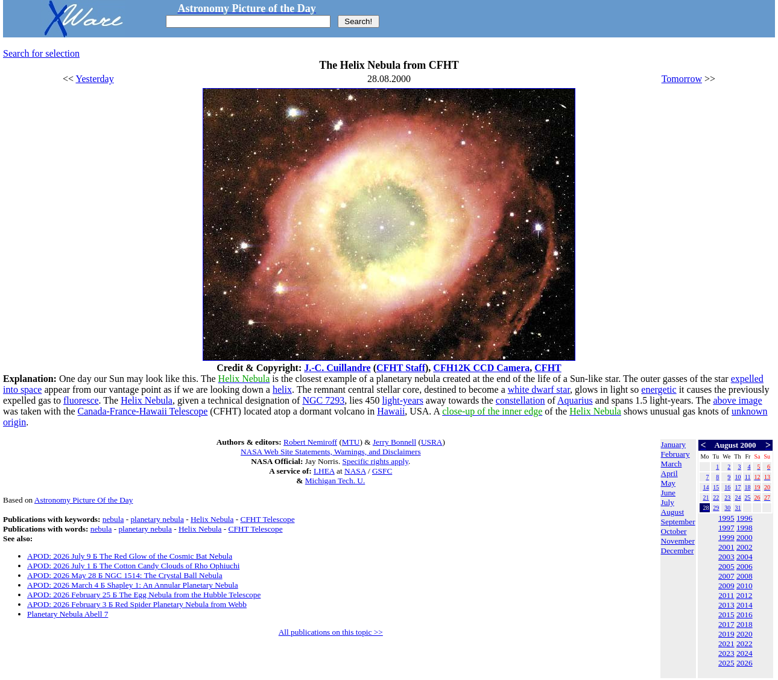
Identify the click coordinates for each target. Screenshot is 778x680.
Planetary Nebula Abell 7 (67, 613)
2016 (744, 614)
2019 (726, 633)
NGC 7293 (323, 400)
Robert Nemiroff (310, 441)
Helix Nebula (146, 400)
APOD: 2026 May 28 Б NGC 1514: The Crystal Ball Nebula (125, 575)
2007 (726, 575)
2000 (744, 537)
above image (737, 400)
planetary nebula (156, 519)
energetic (658, 389)
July (667, 502)
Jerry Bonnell (394, 441)
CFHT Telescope (268, 519)
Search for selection (41, 53)
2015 (726, 614)
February (675, 454)
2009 (726, 585)
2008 (744, 575)
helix (282, 389)
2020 (744, 633)
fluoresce (81, 400)
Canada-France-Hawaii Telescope (143, 411)
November (678, 540)
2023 (726, 653)
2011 (726, 595)
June (668, 492)
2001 (726, 546)
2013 (726, 604)
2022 (744, 643)
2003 (726, 556)
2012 (744, 595)
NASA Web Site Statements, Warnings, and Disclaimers (331, 451)
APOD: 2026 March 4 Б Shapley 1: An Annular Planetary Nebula (132, 584)
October (674, 531)
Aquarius (575, 400)
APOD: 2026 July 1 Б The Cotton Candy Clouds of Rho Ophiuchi (133, 565)
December (677, 550)
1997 (726, 527)
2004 (744, 556)
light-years (402, 400)
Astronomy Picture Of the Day (83, 499)
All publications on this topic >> (331, 632)
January (673, 444)
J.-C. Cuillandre (337, 368)
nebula (113, 519)
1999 (726, 537)
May (668, 483)
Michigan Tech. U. (335, 480)
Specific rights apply (375, 461)
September (678, 521)
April (669, 473)
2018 (744, 624)
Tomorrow (682, 79)
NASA (355, 470)
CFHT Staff (400, 368)
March (671, 463)
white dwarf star (539, 389)
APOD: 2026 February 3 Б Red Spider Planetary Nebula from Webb (137, 604)
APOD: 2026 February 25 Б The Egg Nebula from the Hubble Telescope (144, 594)
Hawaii (391, 411)
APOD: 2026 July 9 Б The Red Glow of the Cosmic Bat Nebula (129, 556)
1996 (744, 518)
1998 (744, 527)
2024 (744, 653)
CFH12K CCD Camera (481, 368)
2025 (726, 662)
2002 (744, 546)
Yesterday (94, 79)
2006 (744, 566)
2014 (744, 604)
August (673, 511)
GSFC (382, 470)
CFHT (547, 368)
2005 (726, 566)
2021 (726, 643)
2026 (744, 662)
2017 (726, 624)
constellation (520, 400)
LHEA (324, 470)
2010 (744, 585)
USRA (432, 441)
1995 (726, 518)
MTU (351, 441)
